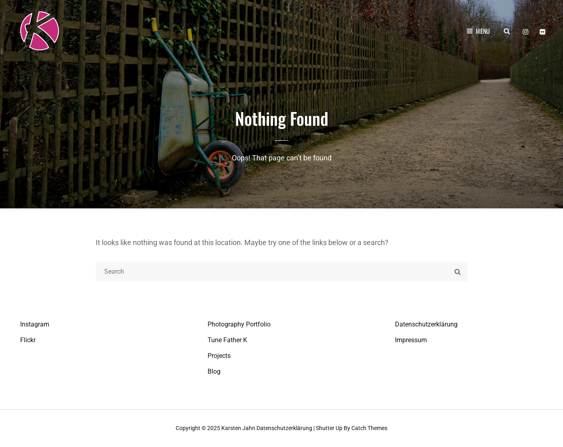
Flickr (28, 340)
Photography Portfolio (239, 324)
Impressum (411, 340)
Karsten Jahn (238, 428)
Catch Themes (369, 428)
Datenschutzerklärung (426, 324)
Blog (214, 371)
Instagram (34, 324)
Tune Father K (227, 340)
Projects (219, 356)
